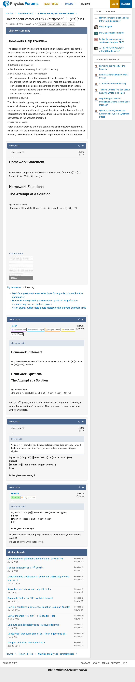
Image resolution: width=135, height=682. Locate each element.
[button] (61, 4)
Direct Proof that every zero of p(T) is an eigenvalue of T (37, 634)
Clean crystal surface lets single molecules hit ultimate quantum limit (49, 308)
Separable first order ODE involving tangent (30, 599)
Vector (71, 25)
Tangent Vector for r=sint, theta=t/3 (26, 643)
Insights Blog (51, 4)
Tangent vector (54, 25)
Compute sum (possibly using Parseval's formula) (33, 625)
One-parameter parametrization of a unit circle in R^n (35, 559)
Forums (69, 4)
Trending (85, 4)
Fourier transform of (26, 568)
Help (121, 664)
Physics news (14, 288)
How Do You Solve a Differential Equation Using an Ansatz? (38, 608)
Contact (83, 664)
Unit (64, 25)
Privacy (112, 664)
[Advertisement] (46, 231)
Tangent (42, 25)
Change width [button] (13, 664)
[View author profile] (53, 331)
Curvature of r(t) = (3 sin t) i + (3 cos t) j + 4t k (31, 616)
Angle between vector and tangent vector (29, 590)
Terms (102, 664)
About (93, 664)
